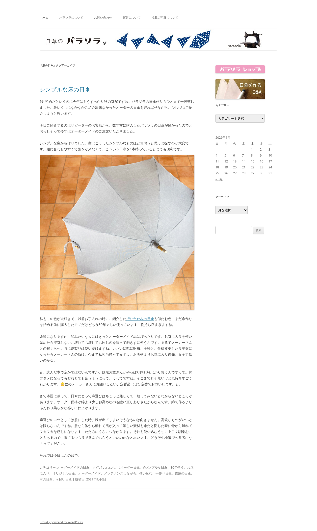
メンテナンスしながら (120, 473)
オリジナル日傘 (64, 473)
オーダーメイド (89, 473)
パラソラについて (71, 17)
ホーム (44, 17)
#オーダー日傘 (129, 467)
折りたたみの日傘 (140, 318)
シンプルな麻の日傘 (65, 89)
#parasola (108, 467)
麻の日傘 (46, 479)
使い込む (145, 473)
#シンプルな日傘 (155, 467)
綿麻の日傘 (183, 473)
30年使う (177, 467)
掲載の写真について (165, 17)
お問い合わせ (103, 17)
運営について (132, 17)
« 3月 (219, 179)
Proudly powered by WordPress (61, 522)
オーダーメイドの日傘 (73, 467)
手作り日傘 (164, 473)
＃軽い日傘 (64, 479)
